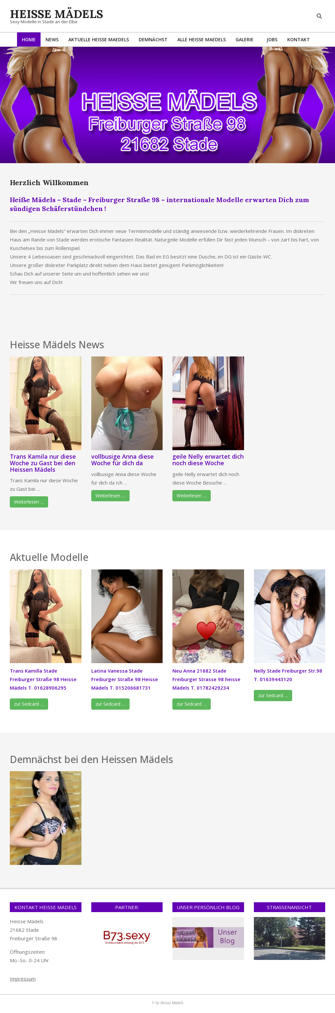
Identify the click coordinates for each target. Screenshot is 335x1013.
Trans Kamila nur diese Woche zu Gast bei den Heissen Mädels (43, 462)
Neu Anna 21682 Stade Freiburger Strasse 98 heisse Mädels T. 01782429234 (206, 679)
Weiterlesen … (29, 502)
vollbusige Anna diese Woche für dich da (122, 459)
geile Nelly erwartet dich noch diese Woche (208, 459)
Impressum (23, 978)
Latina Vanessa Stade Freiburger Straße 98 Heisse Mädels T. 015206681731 (124, 679)
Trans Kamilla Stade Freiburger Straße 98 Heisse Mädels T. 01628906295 (43, 679)
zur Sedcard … (29, 704)
